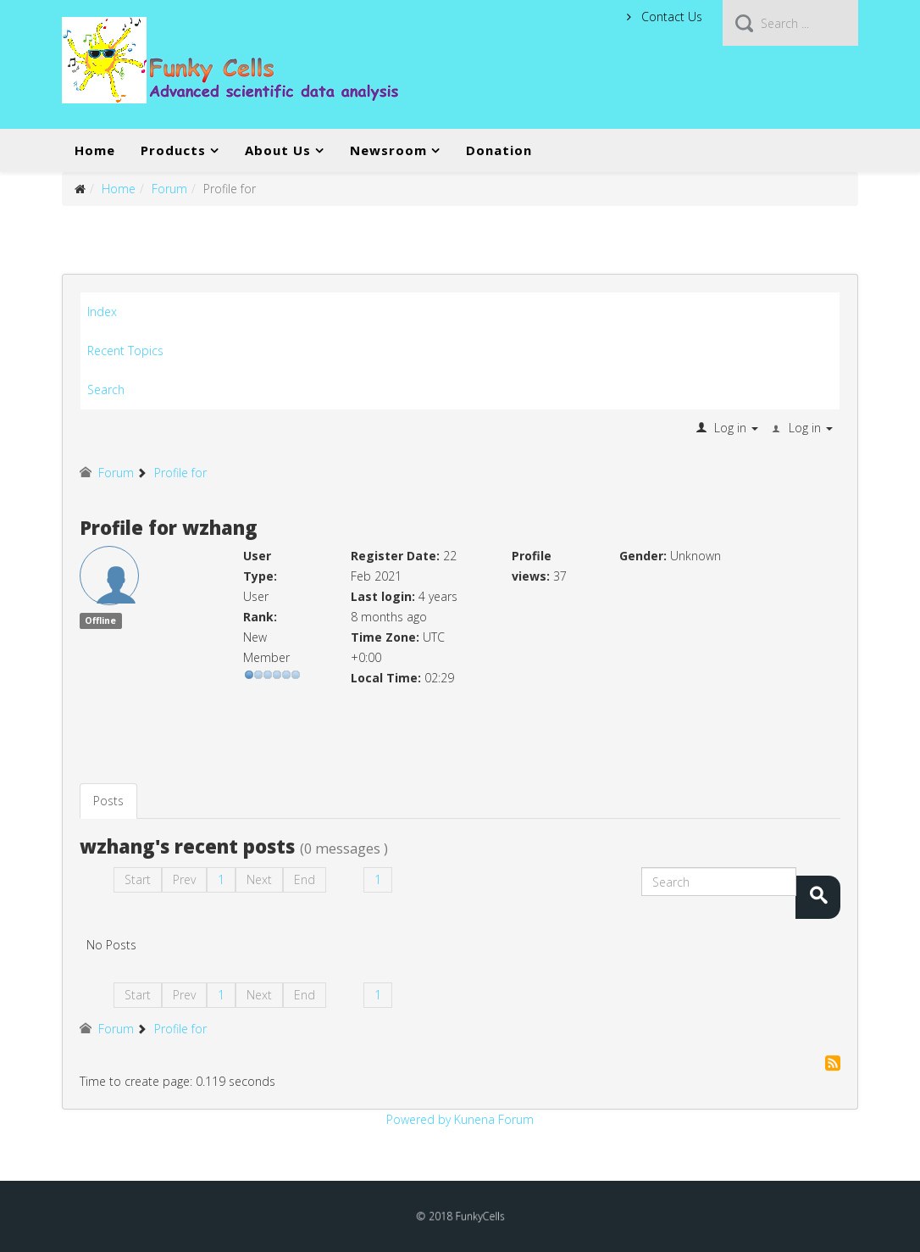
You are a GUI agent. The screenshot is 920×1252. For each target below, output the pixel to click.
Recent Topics (125, 350)
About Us (278, 150)
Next (259, 879)
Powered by (418, 1119)
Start (138, 879)
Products (173, 150)
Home (95, 150)
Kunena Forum (494, 1119)
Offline (100, 620)
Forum (169, 189)
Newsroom (388, 150)
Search (106, 389)
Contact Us (670, 16)
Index (102, 311)
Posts (108, 801)
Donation (499, 150)
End (304, 879)
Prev (184, 879)
